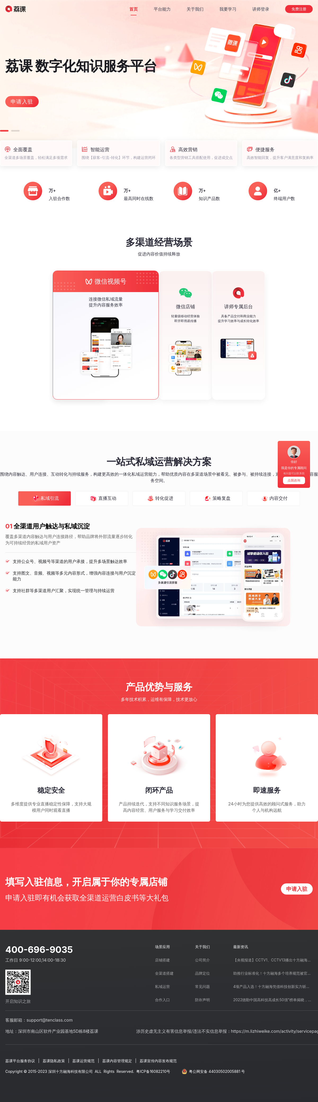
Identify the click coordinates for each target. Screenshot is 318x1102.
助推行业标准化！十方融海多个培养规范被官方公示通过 (273, 973)
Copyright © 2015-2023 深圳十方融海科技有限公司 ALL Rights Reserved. (87, 1071)
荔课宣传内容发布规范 (158, 1060)
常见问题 (202, 986)
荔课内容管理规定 (117, 1060)
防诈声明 (202, 999)
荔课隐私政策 (54, 1060)
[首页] (133, 9)
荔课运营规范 (83, 1060)
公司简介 (202, 960)
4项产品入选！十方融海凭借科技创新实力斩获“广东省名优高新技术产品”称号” (273, 986)
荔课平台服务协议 (20, 1060)
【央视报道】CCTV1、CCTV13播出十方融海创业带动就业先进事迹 (273, 960)
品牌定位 (202, 973)
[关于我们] (195, 9)
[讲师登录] (260, 9)
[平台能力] (162, 9)
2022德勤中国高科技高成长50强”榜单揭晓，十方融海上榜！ (273, 999)
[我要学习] (227, 9)
